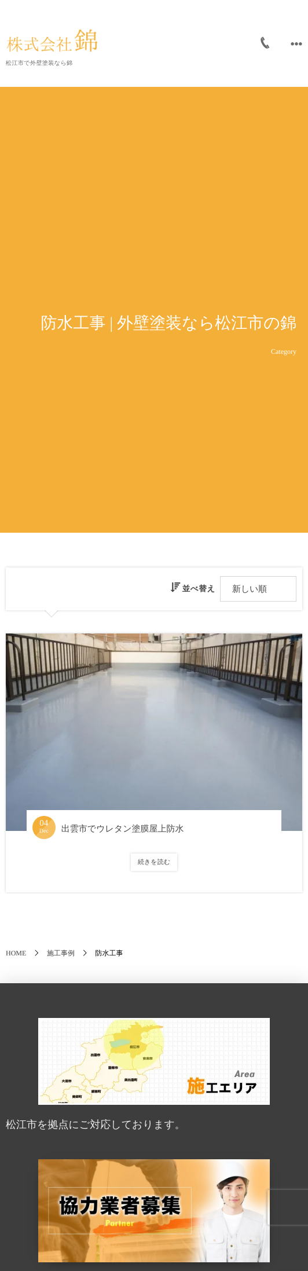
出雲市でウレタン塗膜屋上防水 (122, 829)
